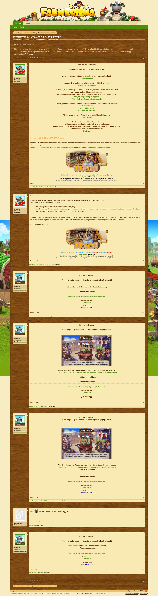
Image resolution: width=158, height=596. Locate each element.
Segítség (136, 591)
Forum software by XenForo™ (57, 593)
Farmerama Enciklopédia (76, 296)
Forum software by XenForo (25, 593)
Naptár (27, 23)
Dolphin (17, 286)
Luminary (44, 316)
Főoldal (142, 591)
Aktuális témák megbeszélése (29, 39)
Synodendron (33, 525)
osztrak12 (32, 187)
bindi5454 (46, 264)
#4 (143, 402)
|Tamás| (46, 39)
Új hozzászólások (18, 27)
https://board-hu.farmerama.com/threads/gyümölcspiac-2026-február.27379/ (86, 467)
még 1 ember (53, 316)
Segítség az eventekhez (87, 85)
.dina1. (31, 316)
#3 (143, 312)
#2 (143, 261)
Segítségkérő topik (91, 296)
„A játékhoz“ (29, 54)
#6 (143, 521)
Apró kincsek (87, 302)
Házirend (86, 131)
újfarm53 (37, 187)
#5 (143, 497)
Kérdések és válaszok (86, 110)
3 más (51, 187)
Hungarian (14, 591)
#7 (143, 569)
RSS (146, 591)
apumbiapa (32, 501)
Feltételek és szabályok (131, 593)
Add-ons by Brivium (90, 593)
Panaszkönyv (87, 117)
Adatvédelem (143, 593)
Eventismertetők (86, 78)
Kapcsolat (130, 591)
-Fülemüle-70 (44, 187)
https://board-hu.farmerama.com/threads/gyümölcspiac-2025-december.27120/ (86, 372)
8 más (52, 264)
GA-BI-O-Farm (38, 316)
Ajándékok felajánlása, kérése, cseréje (87, 99)
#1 (143, 183)
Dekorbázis (101, 296)
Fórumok (18, 23)
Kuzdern (46, 406)
